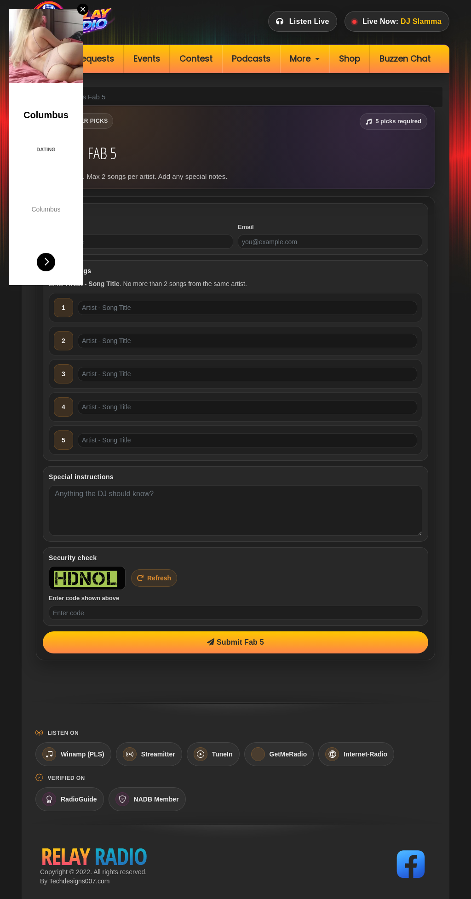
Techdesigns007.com (79, 881)
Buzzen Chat (405, 58)
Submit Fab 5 (235, 642)
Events (146, 58)
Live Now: (397, 21)
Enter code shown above (84, 598)
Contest (196, 58)
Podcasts (251, 58)
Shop (349, 58)
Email (246, 226)
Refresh (154, 578)
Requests (95, 58)
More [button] (300, 58)
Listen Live (302, 21)
